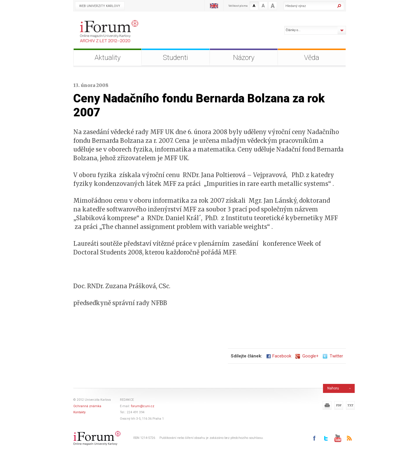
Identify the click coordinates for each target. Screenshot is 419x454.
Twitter (333, 356)
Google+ (307, 356)
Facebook (278, 356)
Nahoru (333, 388)
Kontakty (79, 412)
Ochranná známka (87, 406)
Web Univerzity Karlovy (99, 6)
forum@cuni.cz (142, 406)
